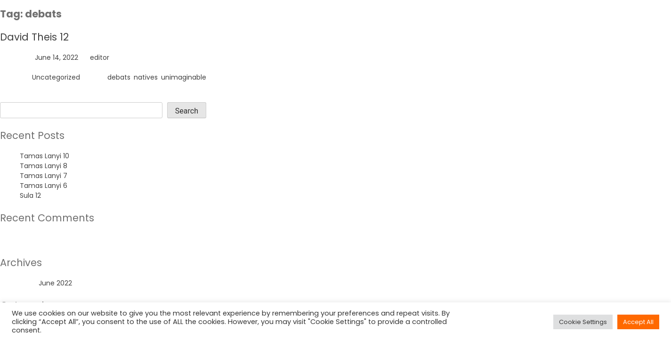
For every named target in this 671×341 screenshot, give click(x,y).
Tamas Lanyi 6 (43, 185)
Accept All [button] (638, 321)
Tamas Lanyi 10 (44, 156)
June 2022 (55, 283)
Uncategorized (56, 77)
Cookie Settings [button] (583, 321)
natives (146, 77)
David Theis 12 (34, 37)
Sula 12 (30, 195)
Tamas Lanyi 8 (43, 165)
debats (118, 77)
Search (11, 97)
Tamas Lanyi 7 (43, 175)
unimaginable (183, 77)
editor (99, 57)
